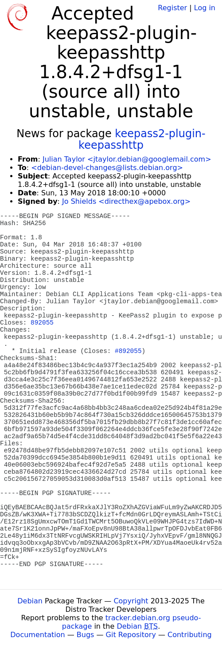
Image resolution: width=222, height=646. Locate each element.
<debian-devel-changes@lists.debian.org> (107, 167)
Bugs (85, 634)
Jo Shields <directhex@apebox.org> (126, 201)
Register (172, 8)
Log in (204, 8)
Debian (30, 601)
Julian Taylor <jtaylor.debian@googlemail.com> (127, 159)
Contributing (189, 634)
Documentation (37, 634)
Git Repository (131, 634)
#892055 (128, 351)
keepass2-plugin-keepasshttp (142, 139)
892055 (42, 322)
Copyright (130, 601)
